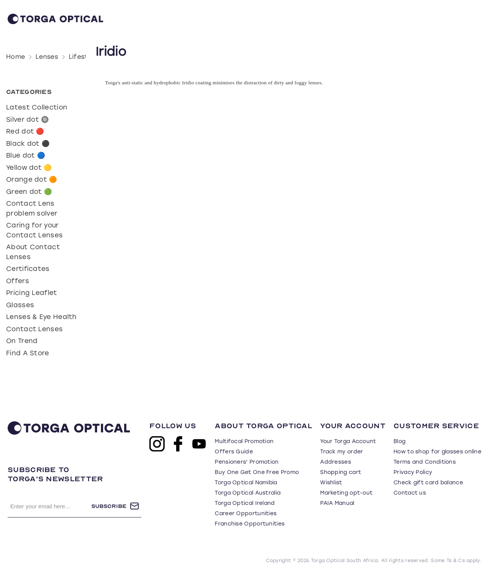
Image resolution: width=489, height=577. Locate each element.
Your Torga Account (348, 441)
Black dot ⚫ (28, 143)
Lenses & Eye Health (41, 317)
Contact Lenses (34, 329)
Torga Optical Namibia (246, 482)
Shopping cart (340, 472)
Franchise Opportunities (250, 524)
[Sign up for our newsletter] (49, 506)
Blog (399, 441)
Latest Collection (36, 107)
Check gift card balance (428, 482)
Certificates (28, 268)
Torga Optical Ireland (245, 503)
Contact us (409, 493)
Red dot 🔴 (25, 131)
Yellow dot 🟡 (29, 167)
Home (15, 56)
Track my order (341, 451)
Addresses (335, 462)
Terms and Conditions (424, 462)
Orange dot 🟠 (31, 179)
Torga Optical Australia (247, 493)
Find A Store (27, 353)
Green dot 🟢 (29, 191)
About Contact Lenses (33, 252)
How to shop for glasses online (437, 451)
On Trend (21, 341)
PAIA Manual (337, 503)
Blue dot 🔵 (25, 155)
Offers (17, 281)
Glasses (20, 305)
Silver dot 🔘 (27, 119)
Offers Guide (234, 451)
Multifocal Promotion (244, 441)
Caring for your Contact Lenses (34, 230)
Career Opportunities (246, 513)
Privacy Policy (412, 472)
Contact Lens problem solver (31, 208)
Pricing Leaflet (31, 293)
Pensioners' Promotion (247, 462)
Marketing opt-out (346, 493)
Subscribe (108, 506)
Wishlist (331, 482)
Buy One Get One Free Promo (257, 472)
